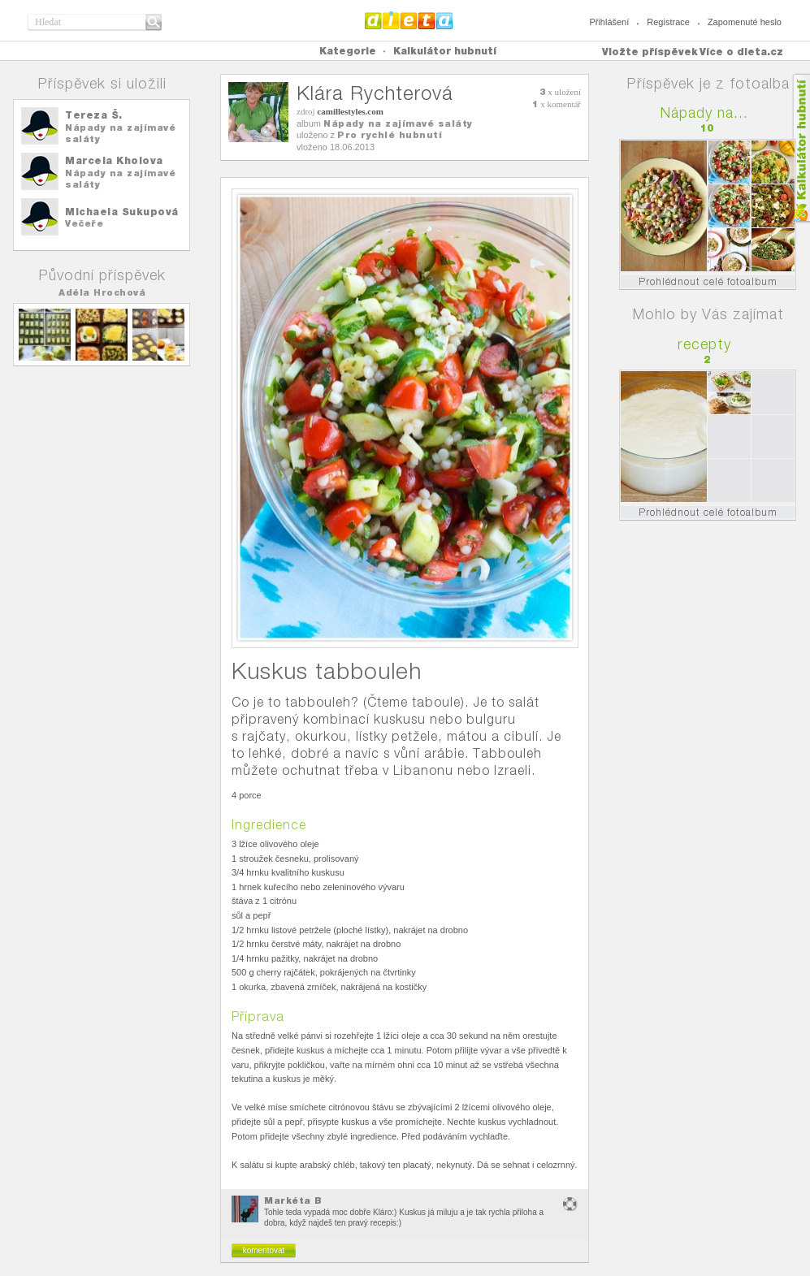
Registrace (668, 22)
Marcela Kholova (114, 160)
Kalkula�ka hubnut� (800, 148)
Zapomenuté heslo (745, 22)
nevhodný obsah (570, 1204)
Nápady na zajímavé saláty (398, 123)
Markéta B (293, 1200)
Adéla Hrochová (101, 292)
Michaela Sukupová (122, 211)
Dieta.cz (409, 20)
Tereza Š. (94, 115)
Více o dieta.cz (741, 51)
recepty (704, 344)
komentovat (264, 1250)
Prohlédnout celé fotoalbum (708, 281)
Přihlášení (609, 22)
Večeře (84, 223)
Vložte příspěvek (650, 51)
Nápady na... (704, 112)
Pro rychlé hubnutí (389, 135)
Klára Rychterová (375, 93)
